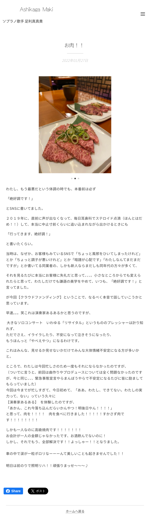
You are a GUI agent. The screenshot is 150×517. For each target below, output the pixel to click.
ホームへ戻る (75, 511)
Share (13, 491)
